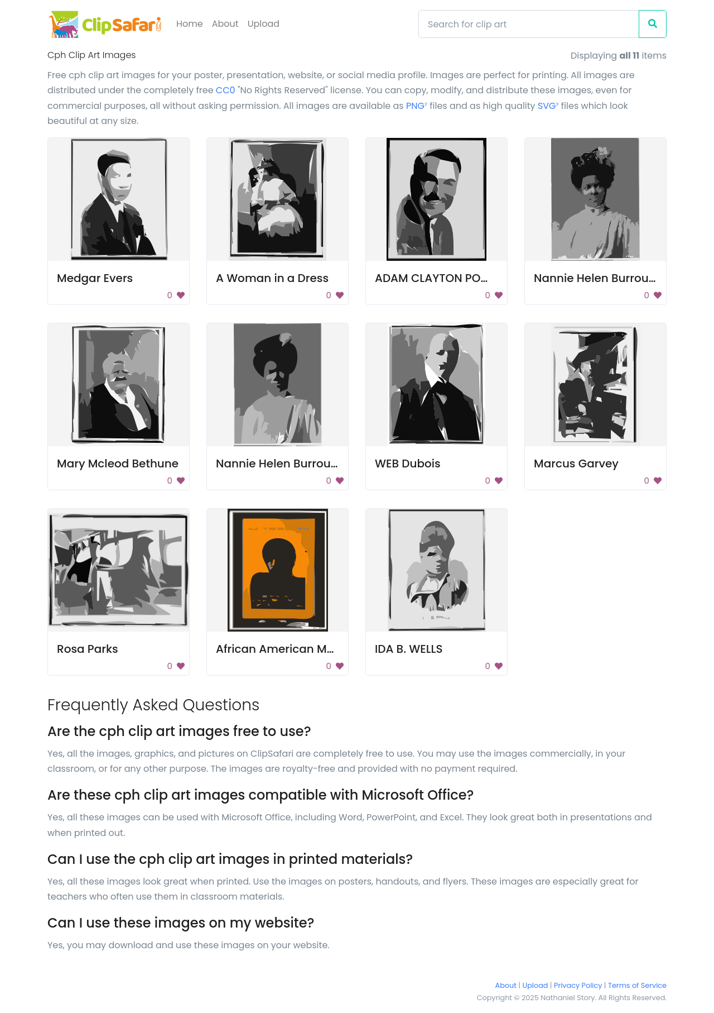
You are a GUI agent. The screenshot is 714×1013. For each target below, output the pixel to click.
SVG (548, 105)
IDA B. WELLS (409, 649)
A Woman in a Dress (272, 278)
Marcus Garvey (576, 463)
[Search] (528, 24)
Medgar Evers (95, 278)
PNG (416, 105)
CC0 (225, 90)
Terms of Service (637, 985)
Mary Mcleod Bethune (117, 463)
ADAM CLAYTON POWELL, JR (450, 278)
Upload (263, 23)
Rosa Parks (87, 649)
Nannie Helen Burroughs (601, 278)
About (225, 23)
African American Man (278, 649)
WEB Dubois (408, 463)
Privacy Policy (578, 985)
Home (189, 23)
